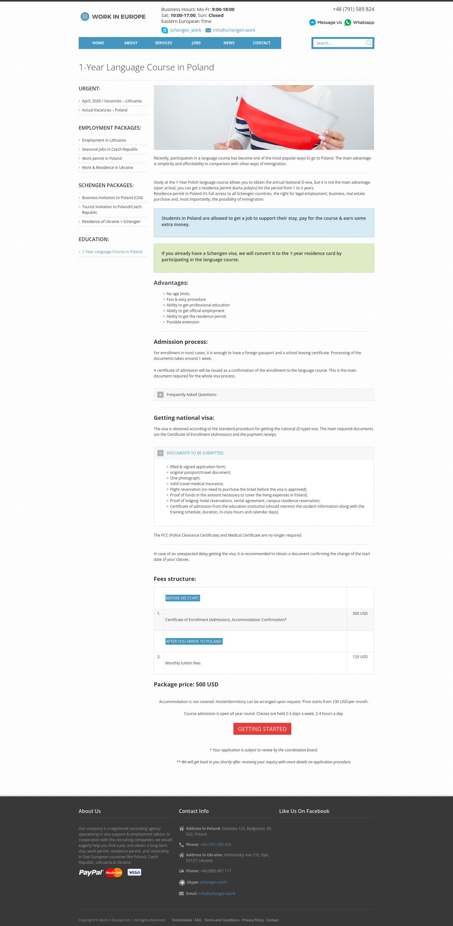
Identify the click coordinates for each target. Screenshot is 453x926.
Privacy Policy (253, 920)
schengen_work (185, 30)
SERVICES (163, 43)
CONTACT (262, 43)
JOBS (196, 43)
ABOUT (130, 43)
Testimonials (182, 920)
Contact (272, 920)
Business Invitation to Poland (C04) (112, 197)
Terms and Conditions (221, 920)
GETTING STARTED (262, 729)
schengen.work (213, 882)
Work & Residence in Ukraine (107, 167)
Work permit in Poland (101, 158)
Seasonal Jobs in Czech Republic (110, 149)
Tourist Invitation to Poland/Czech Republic (112, 209)
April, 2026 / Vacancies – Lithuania (112, 101)
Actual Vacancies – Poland (104, 110)
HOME (98, 43)
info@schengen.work (234, 30)
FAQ (198, 920)
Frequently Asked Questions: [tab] (187, 395)
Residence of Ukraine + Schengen (111, 221)
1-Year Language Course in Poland (112, 251)
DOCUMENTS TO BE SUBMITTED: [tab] (190, 453)
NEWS (229, 43)
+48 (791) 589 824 (353, 9)
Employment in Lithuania (104, 140)
